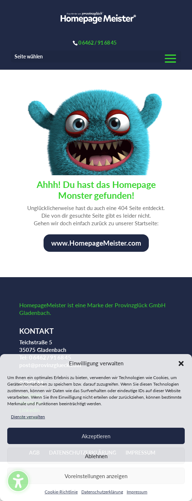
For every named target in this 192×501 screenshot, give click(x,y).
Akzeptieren (96, 436)
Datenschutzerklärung (102, 491)
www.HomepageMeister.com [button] (96, 243)
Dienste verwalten (28, 416)
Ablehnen (96, 456)
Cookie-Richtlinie (61, 491)
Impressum (137, 491)
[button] (181, 363)
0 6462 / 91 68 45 (97, 43)
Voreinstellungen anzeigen (96, 476)
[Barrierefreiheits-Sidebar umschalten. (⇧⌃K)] (18, 481)
